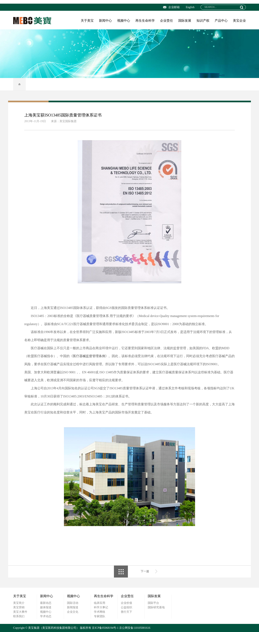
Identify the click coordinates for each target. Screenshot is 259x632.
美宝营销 (18, 607)
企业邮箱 (171, 7)
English (190, 7)
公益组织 (126, 607)
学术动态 (45, 616)
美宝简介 (18, 602)
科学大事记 (101, 607)
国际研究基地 (156, 607)
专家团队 (99, 616)
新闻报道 (72, 607)
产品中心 (221, 20)
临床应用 (99, 602)
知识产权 (202, 20)
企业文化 (72, 611)
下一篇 (145, 571)
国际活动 (72, 602)
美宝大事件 (20, 611)
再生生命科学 (145, 20)
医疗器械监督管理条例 (89, 356)
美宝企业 (239, 20)
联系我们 (18, 616)
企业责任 (166, 20)
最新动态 (45, 602)
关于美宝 (87, 20)
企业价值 (126, 602)
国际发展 (184, 20)
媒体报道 (45, 607)
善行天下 (126, 611)
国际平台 (153, 602)
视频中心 (123, 20)
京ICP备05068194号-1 (105, 627)
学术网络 (99, 611)
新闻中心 (105, 20)
